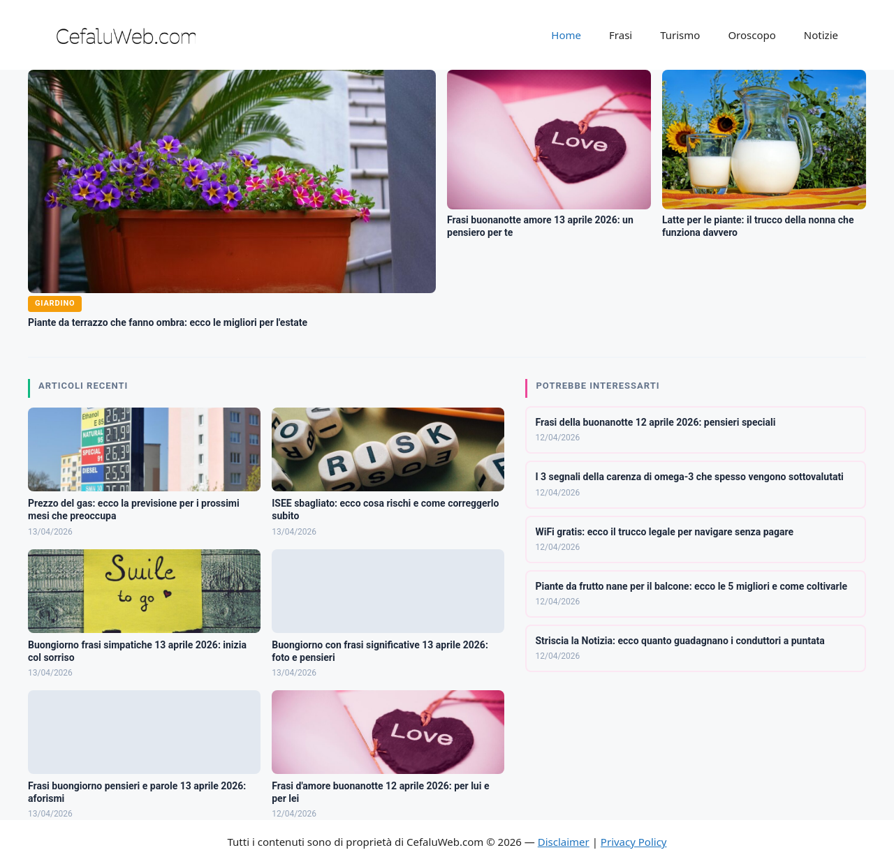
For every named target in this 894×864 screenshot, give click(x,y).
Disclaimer (563, 842)
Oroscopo (751, 35)
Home (566, 35)
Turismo (680, 35)
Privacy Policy (634, 842)
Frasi (620, 35)
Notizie (821, 35)
